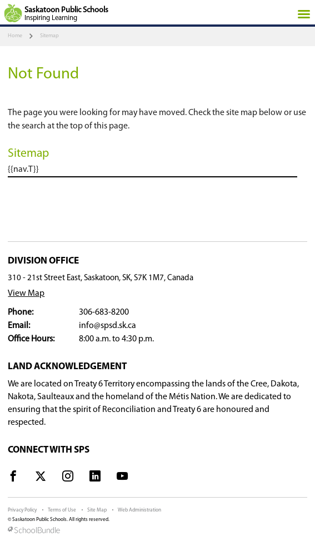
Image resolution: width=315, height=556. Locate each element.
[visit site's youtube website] (122, 478)
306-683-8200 (104, 312)
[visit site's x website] (40, 478)
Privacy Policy (22, 510)
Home (15, 36)
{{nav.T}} (23, 169)
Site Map (97, 510)
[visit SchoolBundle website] (157, 531)
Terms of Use (62, 510)
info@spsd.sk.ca (107, 325)
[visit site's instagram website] (67, 478)
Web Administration (139, 510)
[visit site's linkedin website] (95, 478)
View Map (26, 293)
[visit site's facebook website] (13, 478)
